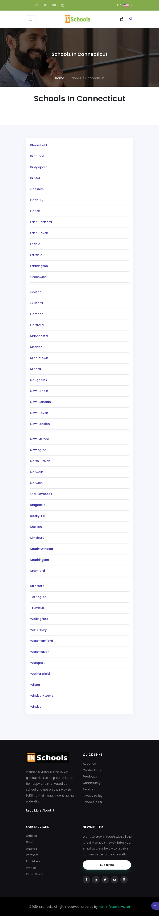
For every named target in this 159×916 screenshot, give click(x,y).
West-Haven (39, 652)
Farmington (39, 266)
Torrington (38, 597)
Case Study (34, 874)
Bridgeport (38, 167)
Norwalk (36, 472)
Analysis (32, 849)
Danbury (36, 200)
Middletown (39, 358)
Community (92, 783)
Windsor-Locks (41, 696)
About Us (89, 764)
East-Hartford (41, 222)
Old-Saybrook (41, 494)
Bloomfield (38, 145)
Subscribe (107, 865)
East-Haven (39, 233)
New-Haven (39, 413)
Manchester (39, 336)
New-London (40, 424)
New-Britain (39, 391)
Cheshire (37, 189)
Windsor (36, 707)
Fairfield (36, 255)
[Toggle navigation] (30, 19)
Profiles (31, 868)
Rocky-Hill (38, 516)
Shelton (36, 527)
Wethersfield (40, 674)
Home (59, 78)
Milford (35, 369)
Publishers (33, 861)
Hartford (37, 325)
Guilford (36, 303)
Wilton (35, 685)
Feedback (90, 776)
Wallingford (39, 619)
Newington (38, 450)
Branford (37, 156)
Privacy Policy (92, 796)
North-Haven (40, 461)
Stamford (37, 571)
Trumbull (37, 608)
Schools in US (92, 802)
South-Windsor (41, 549)
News (30, 842)
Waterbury (38, 630)
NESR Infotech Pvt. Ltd (114, 907)
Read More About (40, 810)
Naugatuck (38, 380)
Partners (32, 855)
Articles (31, 836)
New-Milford (39, 439)
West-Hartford (41, 641)
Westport (37, 663)
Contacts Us (92, 770)
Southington (39, 560)
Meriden (36, 347)
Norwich (36, 483)
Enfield (35, 244)
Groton (35, 292)
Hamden (36, 314)
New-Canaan (40, 402)
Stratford (37, 586)
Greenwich (38, 277)
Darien (35, 211)
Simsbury (37, 538)
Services (89, 789)
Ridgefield (38, 505)
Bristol (35, 178)
